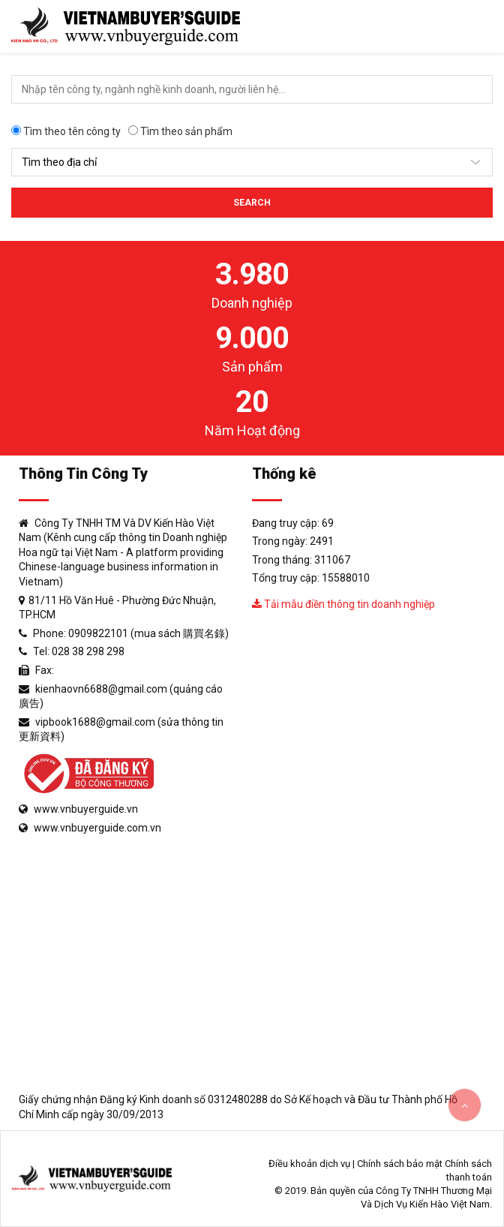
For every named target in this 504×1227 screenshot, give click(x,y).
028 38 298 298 (88, 651)
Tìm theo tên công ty (66, 131)
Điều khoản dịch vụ (309, 1163)
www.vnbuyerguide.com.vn (97, 828)
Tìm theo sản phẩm (180, 131)
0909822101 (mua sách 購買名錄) (148, 633)
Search (252, 202)
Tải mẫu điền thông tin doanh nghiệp (343, 604)
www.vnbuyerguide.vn (86, 809)
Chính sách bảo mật (399, 1163)
